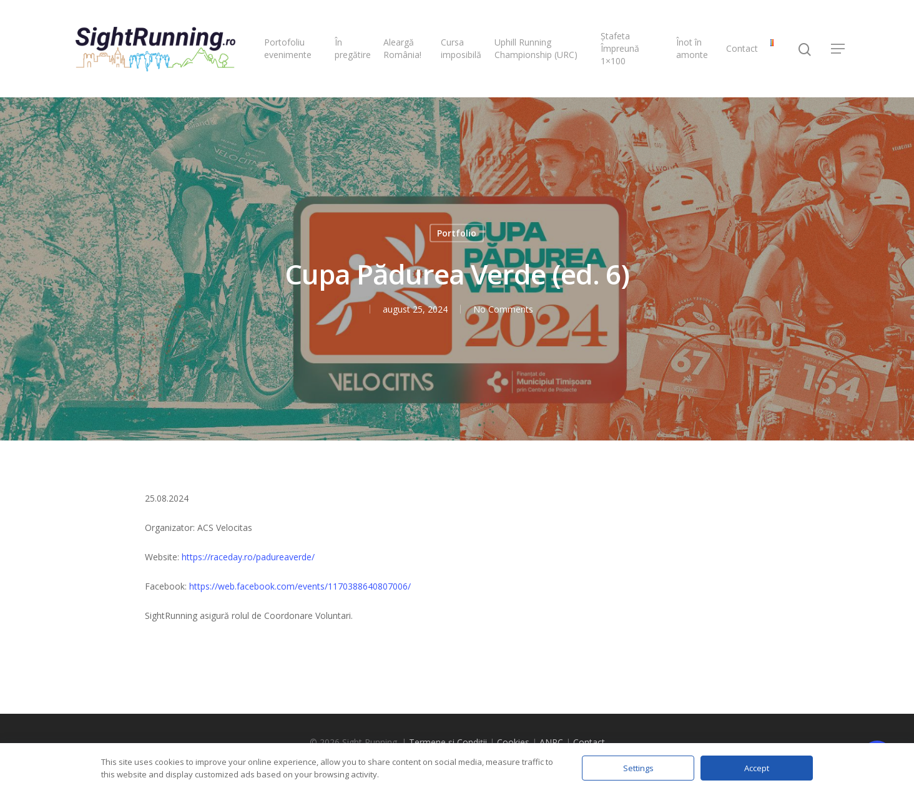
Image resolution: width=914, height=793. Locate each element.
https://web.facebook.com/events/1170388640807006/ (300, 586)
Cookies (513, 742)
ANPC (551, 742)
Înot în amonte (692, 48)
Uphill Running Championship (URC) (535, 48)
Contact (742, 48)
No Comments (503, 309)
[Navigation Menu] (838, 48)
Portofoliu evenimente (288, 48)
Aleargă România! (402, 48)
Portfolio (456, 233)
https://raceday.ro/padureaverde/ (248, 557)
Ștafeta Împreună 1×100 (620, 48)
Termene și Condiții (448, 742)
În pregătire (353, 48)
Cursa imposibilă (461, 48)
